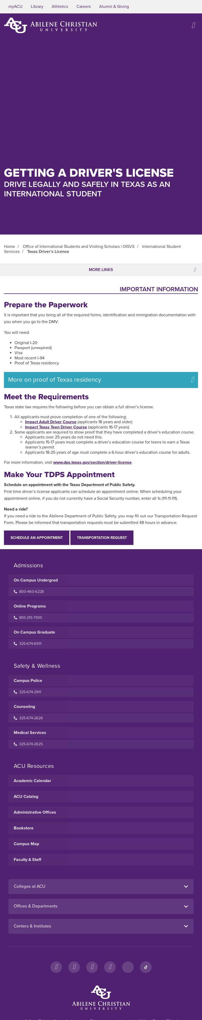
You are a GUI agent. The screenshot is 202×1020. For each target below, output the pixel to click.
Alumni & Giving (114, 6)
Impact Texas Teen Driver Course (56, 427)
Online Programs (30, 606)
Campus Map (26, 843)
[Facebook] (56, 967)
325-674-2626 (28, 718)
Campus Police (28, 680)
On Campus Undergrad (36, 580)
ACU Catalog (26, 796)
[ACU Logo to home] (50, 25)
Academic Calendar (32, 780)
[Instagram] (74, 967)
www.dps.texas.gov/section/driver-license (92, 462)
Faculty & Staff (27, 859)
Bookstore (23, 828)
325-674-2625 (28, 744)
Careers (83, 6)
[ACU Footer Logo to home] (101, 998)
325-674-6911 (27, 643)
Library (37, 6)
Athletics (60, 6)
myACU (15, 6)
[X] (92, 967)
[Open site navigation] (193, 25)
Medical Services (30, 732)
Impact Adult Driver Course (50, 422)
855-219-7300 (28, 617)
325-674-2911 (27, 692)
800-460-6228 (29, 591)
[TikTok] (146, 967)
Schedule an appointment (37, 538)
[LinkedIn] (128, 967)
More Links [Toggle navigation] (142, 269)
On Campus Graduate (34, 632)
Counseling (24, 706)
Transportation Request (102, 538)
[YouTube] (110, 967)
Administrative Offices (35, 812)
